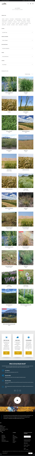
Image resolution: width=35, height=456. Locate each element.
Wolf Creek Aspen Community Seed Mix (26, 304)
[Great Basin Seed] (4, 4)
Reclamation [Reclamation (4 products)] (26, 23)
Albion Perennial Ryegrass (9, 92)
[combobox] (17, 32)
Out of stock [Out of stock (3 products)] (9, 23)
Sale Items (3, 435)
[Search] (28, 3)
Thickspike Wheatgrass (9, 304)
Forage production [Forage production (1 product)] (19, 20)
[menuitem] (24, 0)
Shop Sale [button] (6, 353)
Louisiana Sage (26, 189)
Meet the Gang (15, 437)
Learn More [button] (28, 353)
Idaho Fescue (26, 150)
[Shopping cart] (30, 3)
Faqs (13, 435)
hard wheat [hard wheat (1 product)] (28, 20)
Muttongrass (26, 208)
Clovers (3, 438)
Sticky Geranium (26, 285)
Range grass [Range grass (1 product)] (22, 23)
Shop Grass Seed (2, 430)
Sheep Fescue (26, 266)
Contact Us (14, 441)
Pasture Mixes (2, 427)
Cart (26, 0)
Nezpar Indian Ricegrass (25, 227)
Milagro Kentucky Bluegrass (9, 208)
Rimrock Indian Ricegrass (9, 266)
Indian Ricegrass (9, 169)
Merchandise (4, 437)
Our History (14, 436)
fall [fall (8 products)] (14, 20)
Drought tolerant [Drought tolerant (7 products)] (4, 20)
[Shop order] (28, 74)
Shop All (1, 425)
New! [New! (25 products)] (5, 23)
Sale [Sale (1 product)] (30, 23)
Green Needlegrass (9, 150)
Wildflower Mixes (2, 426)
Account (14, 438)
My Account (24, 0)
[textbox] (17, 32)
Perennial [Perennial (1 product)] (13, 23)
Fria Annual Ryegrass (9, 131)
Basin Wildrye (26, 92)
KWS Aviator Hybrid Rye (26, 169)
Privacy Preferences (5, 453)
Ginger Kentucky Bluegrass (26, 131)
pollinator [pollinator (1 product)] (17, 23)
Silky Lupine (9, 285)
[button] (33, 3)
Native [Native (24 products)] (3, 23)
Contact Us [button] (18, 353)
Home (13, 9)
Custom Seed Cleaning (30, 0)
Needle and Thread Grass (9, 227)
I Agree (30, 453)
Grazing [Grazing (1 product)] (24, 20)
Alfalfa (1, 431)
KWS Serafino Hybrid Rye (9, 189)
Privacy (14, 442)
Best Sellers (3, 436)
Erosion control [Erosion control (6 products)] (10, 20)
